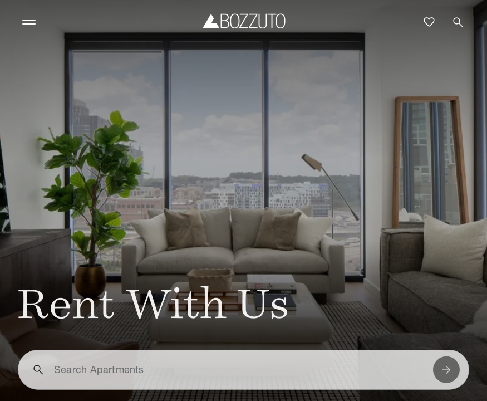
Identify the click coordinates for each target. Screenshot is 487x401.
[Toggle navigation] (29, 22)
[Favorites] (429, 22)
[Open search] (458, 22)
